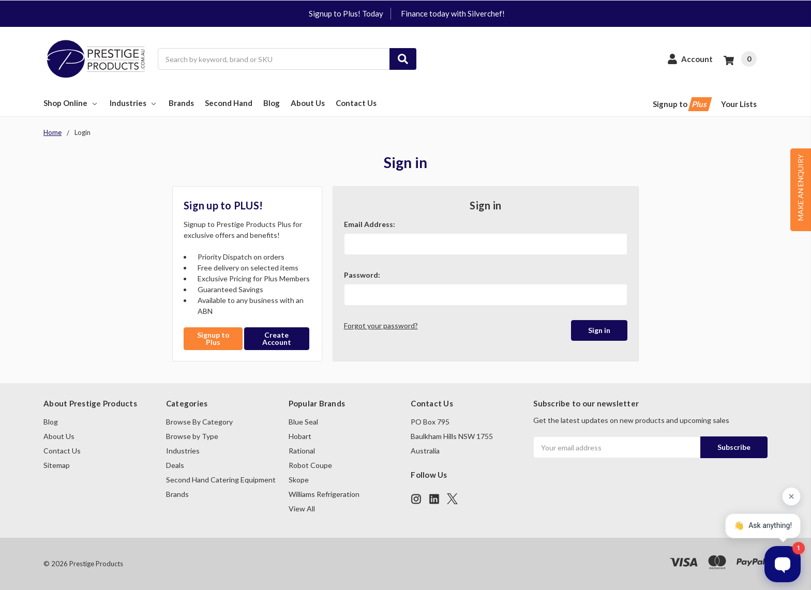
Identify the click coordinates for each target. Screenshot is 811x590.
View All (302, 508)
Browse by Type (192, 436)
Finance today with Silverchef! (453, 13)
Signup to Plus (213, 338)
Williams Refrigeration (324, 494)
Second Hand (228, 103)
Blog (271, 103)
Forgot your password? (381, 325)
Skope (299, 479)
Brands (181, 103)
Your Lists (739, 104)
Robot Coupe (310, 465)
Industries (134, 103)
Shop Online (71, 103)
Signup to (681, 104)
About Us (308, 103)
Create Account (276, 338)
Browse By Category (199, 421)
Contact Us (356, 103)
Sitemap (56, 465)
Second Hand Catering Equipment (221, 479)
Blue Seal (303, 421)
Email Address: (369, 224)
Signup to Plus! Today (346, 13)
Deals (175, 465)
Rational (302, 450)
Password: (362, 274)
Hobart (300, 436)
